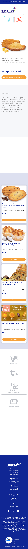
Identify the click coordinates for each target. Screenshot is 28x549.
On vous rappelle (13, 1)
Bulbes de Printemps (14, 488)
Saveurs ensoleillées (14, 489)
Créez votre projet (14, 497)
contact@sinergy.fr (14, 474)
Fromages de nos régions (14, 481)
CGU (14, 541)
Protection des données (14, 539)
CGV (14, 543)
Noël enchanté (14, 485)
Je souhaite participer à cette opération (14, 77)
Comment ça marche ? (14, 494)
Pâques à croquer (14, 486)
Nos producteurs (14, 506)
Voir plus (23, 210)
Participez (14, 495)
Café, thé (14, 482)
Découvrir (14, 220)
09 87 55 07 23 (5, 1)
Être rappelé (14, 499)
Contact (14, 498)
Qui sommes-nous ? (14, 504)
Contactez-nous (21, 1)
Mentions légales (14, 537)
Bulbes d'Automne (14, 480)
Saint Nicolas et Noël (14, 484)
